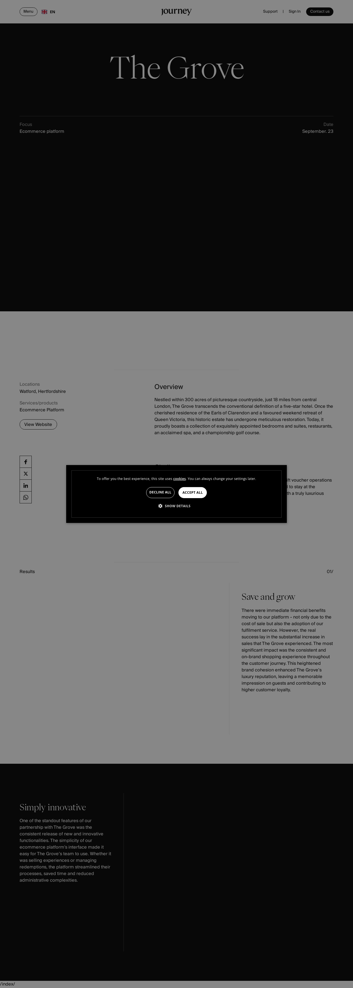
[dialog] (176, 494)
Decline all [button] (160, 492)
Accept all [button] (193, 492)
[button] (176, 506)
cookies (179, 478)
